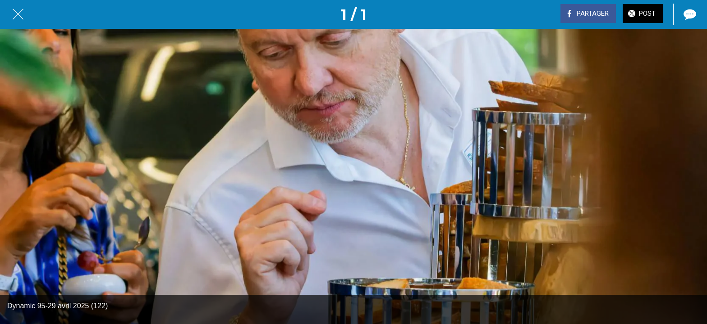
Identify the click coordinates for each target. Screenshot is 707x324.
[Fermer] (18, 14)
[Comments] (689, 14)
